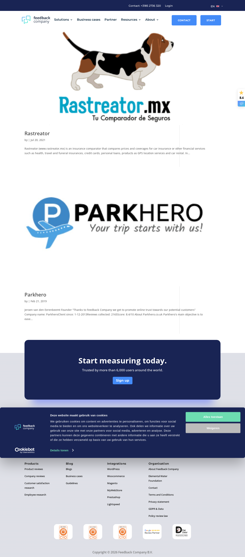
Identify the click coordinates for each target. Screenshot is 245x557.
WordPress (113, 456)
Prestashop (113, 485)
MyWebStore (114, 478)
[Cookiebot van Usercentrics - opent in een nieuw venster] (25, 549)
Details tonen (59, 549)
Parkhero (35, 279)
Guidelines (72, 471)
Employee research (35, 482)
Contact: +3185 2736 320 (145, 5)
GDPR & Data (156, 496)
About (150, 19)
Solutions (61, 19)
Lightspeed (113, 492)
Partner (111, 19)
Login (169, 5)
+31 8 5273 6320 (148, 426)
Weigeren (213, 527)
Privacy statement (159, 489)
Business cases (88, 19)
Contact (184, 20)
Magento (112, 471)
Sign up (122, 368)
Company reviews (34, 464)
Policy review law (158, 503)
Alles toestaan (213, 516)
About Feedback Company (164, 456)
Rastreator (37, 138)
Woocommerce (116, 464)
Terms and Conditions (161, 482)
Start (211, 20)
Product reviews (33, 456)
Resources (129, 19)
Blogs (69, 456)
